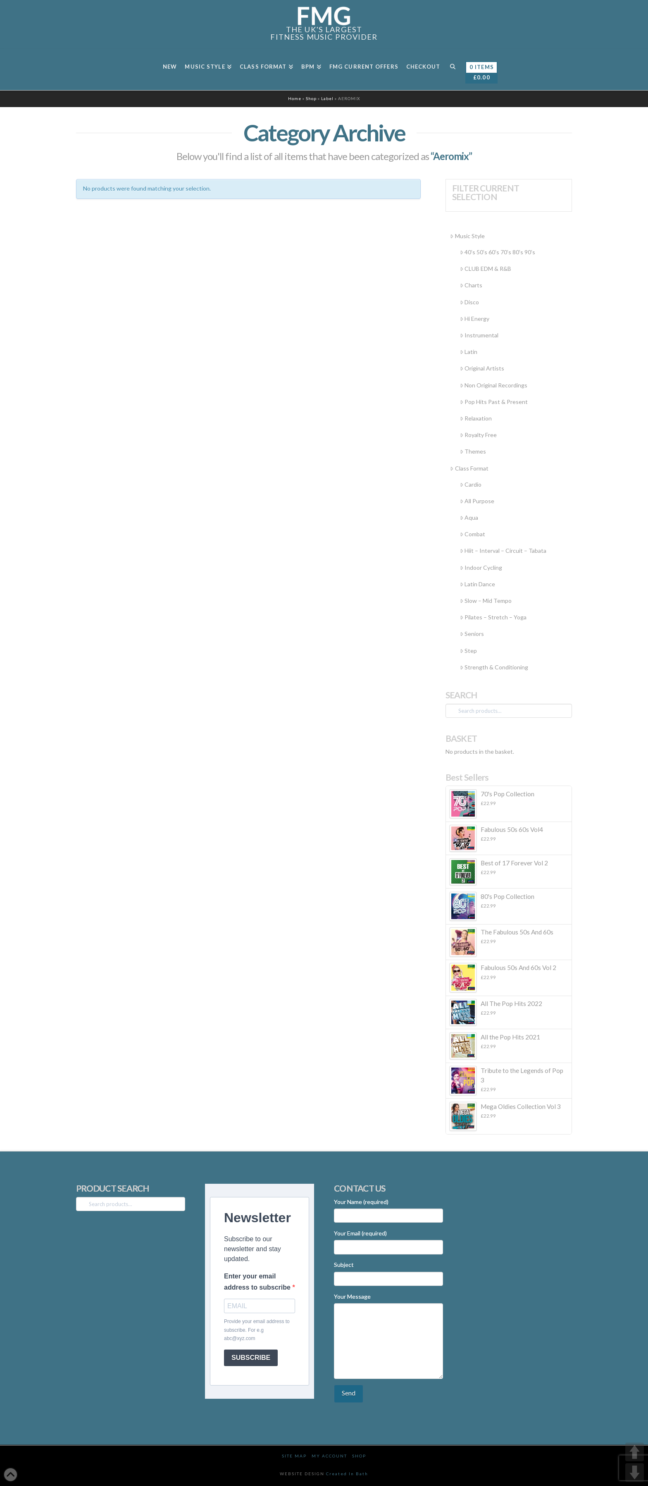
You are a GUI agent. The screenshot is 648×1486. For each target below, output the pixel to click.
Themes (473, 451)
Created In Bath (347, 1473)
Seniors (472, 633)
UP (634, 1452)
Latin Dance (477, 584)
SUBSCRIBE (250, 1357)
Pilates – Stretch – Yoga (493, 617)
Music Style (467, 235)
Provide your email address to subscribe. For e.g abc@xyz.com (257, 1330)
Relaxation (476, 418)
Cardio (470, 484)
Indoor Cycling (481, 567)
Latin (468, 351)
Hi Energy (474, 318)
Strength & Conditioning (494, 667)
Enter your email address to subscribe (258, 1282)
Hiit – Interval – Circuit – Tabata (503, 550)
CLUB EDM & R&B (485, 268)
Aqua (469, 517)
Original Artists (482, 368)
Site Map (294, 1455)
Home (294, 98)
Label (327, 98)
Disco (469, 302)
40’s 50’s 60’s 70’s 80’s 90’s (497, 252)
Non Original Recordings (493, 385)
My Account (329, 1455)
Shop (311, 98)
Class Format (469, 468)
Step (468, 650)
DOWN (634, 1472)
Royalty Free (478, 434)
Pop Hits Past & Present (494, 401)
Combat (472, 534)
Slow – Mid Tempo (486, 600)
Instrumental (479, 335)
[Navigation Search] (452, 69)
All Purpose (477, 500)
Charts (471, 285)
